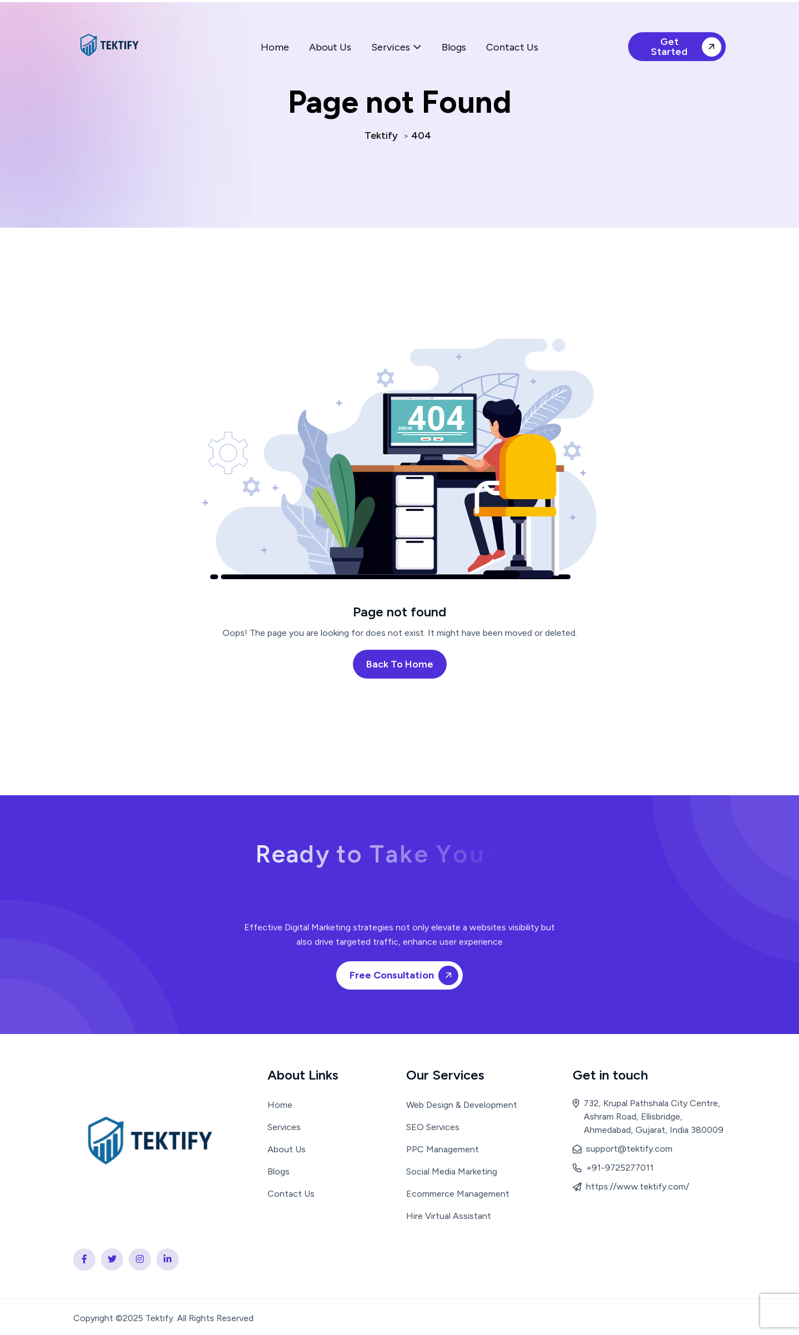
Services (390, 47)
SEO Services (432, 1127)
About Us (330, 47)
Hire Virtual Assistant (448, 1216)
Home (275, 47)
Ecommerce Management (457, 1193)
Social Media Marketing (451, 1171)
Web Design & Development (461, 1105)
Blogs (454, 47)
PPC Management (442, 1149)
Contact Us (512, 47)
